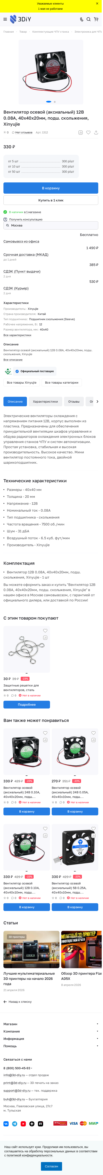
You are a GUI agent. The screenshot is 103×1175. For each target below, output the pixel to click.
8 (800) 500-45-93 (16, 1068)
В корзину (51, 188)
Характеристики (45, 401)
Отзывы (74, 401)
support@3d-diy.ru (16, 1090)
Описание (15, 401)
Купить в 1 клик (51, 200)
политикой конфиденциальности (29, 1155)
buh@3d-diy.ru (14, 1099)
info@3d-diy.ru (14, 1075)
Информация (13, 1039)
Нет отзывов (22, 132)
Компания (11, 1031)
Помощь (10, 1046)
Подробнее (27, 704)
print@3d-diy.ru (14, 1083)
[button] (48, 102)
